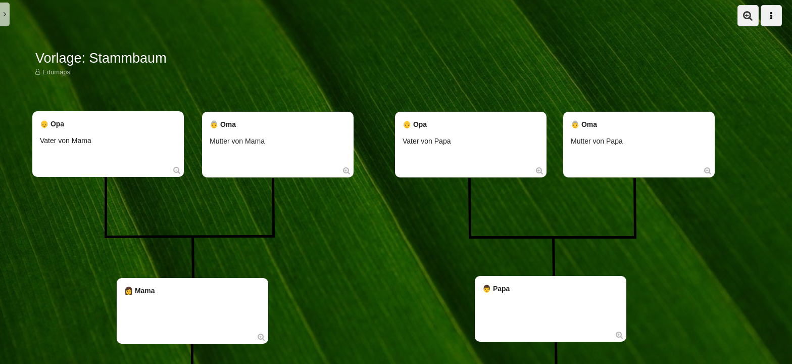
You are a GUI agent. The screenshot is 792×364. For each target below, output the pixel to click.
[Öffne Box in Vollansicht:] (177, 170)
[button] (748, 15)
